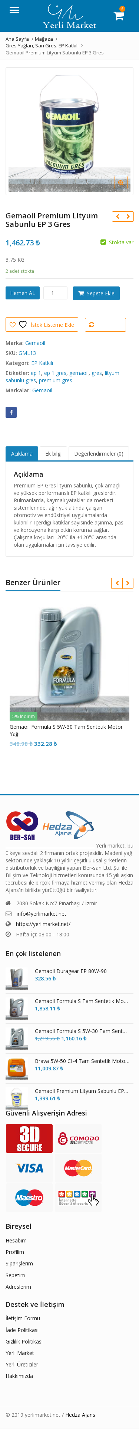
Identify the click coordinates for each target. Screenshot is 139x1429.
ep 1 (36, 372)
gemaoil (79, 372)
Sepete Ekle (101, 293)
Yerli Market (20, 1352)
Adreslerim (18, 1286)
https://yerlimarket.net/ (43, 923)
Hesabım (16, 1240)
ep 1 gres (55, 372)
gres (97, 372)
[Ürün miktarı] (55, 292)
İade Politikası (22, 1330)
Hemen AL (22, 292)
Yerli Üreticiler (22, 1364)
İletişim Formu (23, 1318)
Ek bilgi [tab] (53, 453)
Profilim (15, 1251)
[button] (126, 188)
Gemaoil (35, 342)
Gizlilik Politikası (24, 1341)
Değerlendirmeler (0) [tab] (98, 453)
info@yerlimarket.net (41, 913)
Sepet (12, 1275)
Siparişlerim (19, 1263)
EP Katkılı (42, 362)
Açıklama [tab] (22, 453)
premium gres (55, 380)
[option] (69, 131)
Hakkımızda (19, 1375)
